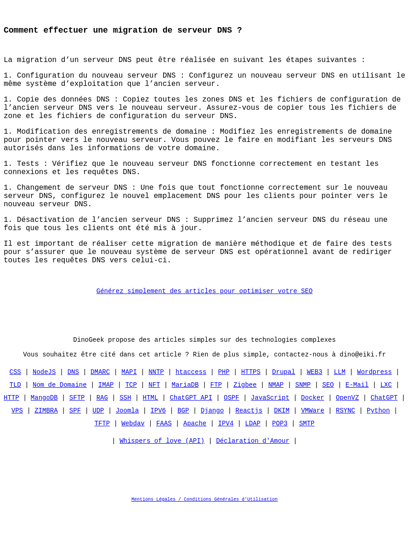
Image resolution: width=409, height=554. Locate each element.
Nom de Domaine (60, 429)
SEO (328, 429)
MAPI (129, 417)
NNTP (156, 417)
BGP (183, 455)
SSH (125, 442)
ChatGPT (384, 442)
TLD (15, 429)
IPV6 (158, 455)
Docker (312, 442)
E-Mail (357, 429)
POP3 (280, 468)
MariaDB (185, 429)
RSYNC (345, 455)
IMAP (106, 429)
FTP (216, 429)
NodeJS (44, 417)
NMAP (276, 429)
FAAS (164, 468)
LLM (339, 417)
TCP (131, 429)
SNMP (303, 429)
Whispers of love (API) (161, 488)
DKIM (282, 455)
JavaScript (270, 442)
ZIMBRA (45, 455)
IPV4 (225, 468)
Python (378, 455)
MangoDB (44, 442)
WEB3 (315, 417)
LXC (386, 429)
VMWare (312, 455)
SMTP (307, 468)
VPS (17, 455)
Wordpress (374, 417)
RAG (102, 442)
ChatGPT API (191, 442)
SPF (75, 455)
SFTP (77, 442)
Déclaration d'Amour (253, 488)
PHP (223, 417)
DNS (73, 417)
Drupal (283, 417)
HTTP (11, 442)
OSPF (231, 442)
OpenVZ (347, 442)
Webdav (132, 468)
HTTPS (251, 417)
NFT (154, 429)
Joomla (127, 455)
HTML (151, 442)
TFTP (102, 468)
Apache (194, 468)
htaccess (191, 417)
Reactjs (248, 455)
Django (212, 455)
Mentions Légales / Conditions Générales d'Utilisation (204, 546)
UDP (98, 455)
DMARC (100, 417)
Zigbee (244, 429)
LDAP (253, 468)
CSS (15, 417)
